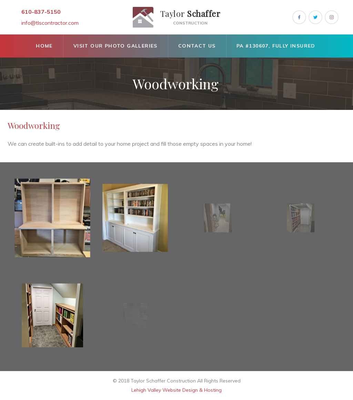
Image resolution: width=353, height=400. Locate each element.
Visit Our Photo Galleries (115, 46)
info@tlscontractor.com (50, 22)
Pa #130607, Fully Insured (275, 46)
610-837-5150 (41, 11)
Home (44, 46)
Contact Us (197, 46)
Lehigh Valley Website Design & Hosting (176, 390)
